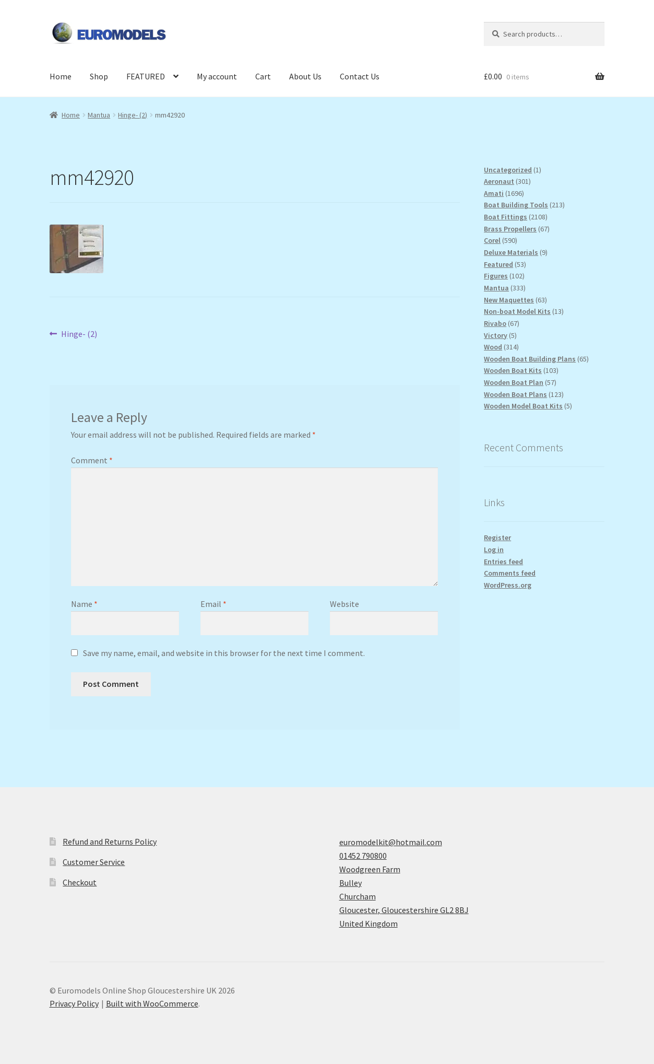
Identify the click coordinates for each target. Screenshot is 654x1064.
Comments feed (510, 573)
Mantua (99, 115)
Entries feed (503, 561)
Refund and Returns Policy (110, 841)
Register (497, 537)
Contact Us (359, 76)
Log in (494, 549)
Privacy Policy (74, 1003)
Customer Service (94, 862)
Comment (92, 460)
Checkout (80, 882)
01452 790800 (363, 855)
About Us (305, 76)
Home (61, 76)
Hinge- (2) (132, 115)
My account (217, 76)
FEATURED (145, 76)
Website (344, 604)
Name (84, 604)
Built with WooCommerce (152, 1003)
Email (213, 604)
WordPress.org (507, 585)
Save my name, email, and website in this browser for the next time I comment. (224, 653)
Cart (263, 76)
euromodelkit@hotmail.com (390, 842)
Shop (99, 76)
